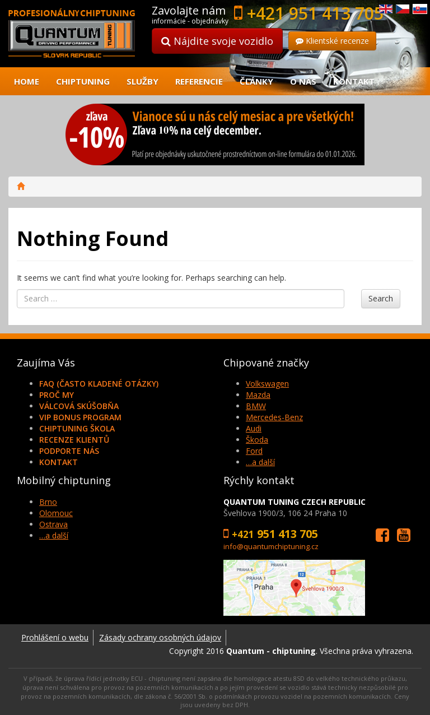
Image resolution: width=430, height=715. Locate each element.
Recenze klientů (74, 439)
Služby (142, 81)
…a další (260, 462)
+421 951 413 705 (315, 13)
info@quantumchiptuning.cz (271, 546)
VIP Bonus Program (80, 417)
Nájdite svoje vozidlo (217, 41)
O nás (303, 81)
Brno (48, 501)
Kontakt (354, 81)
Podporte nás (69, 450)
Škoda (257, 439)
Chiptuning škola (77, 428)
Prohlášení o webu (54, 637)
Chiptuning (83, 81)
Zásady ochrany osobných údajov (160, 637)
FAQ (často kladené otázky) (98, 383)
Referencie (199, 81)
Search (380, 298)
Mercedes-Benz (274, 417)
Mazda (258, 394)
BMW (256, 406)
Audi (253, 428)
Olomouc (56, 513)
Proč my (56, 394)
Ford (254, 450)
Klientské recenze (332, 40)
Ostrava (53, 524)
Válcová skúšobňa (79, 406)
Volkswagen (267, 383)
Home (26, 81)
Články (256, 81)
